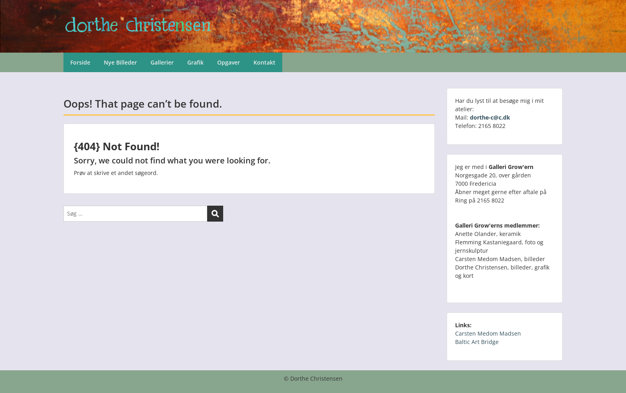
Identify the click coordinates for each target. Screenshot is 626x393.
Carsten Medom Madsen (488, 333)
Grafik (195, 62)
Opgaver (228, 62)
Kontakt (264, 62)
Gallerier (162, 62)
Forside (80, 62)
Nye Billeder (120, 62)
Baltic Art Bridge (477, 342)
